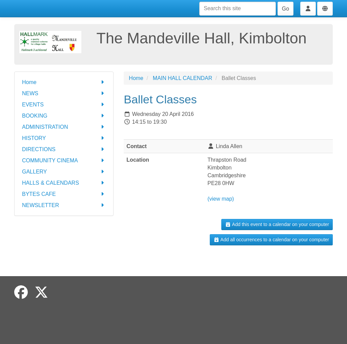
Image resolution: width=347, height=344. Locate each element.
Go (285, 9)
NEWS (64, 93)
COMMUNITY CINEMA (64, 160)
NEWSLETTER (64, 205)
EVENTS (64, 104)
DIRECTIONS (64, 149)
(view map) (220, 199)
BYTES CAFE (64, 194)
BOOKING (64, 116)
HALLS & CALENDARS (64, 183)
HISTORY (64, 138)
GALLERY (64, 172)
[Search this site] (237, 9)
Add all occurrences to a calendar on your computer (271, 239)
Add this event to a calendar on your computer (277, 224)
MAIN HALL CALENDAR (182, 78)
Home (64, 82)
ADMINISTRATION (64, 127)
